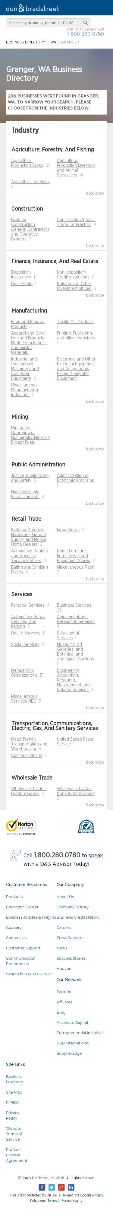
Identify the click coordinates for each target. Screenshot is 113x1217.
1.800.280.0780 (57, 855)
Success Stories (71, 958)
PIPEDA (13, 1102)
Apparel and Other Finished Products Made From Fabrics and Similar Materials (29, 343)
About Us (65, 896)
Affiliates (64, 1002)
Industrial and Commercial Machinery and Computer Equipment (25, 369)
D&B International (73, 1043)
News (62, 948)
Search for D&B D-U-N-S (29, 974)
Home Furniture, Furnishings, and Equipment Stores (73, 556)
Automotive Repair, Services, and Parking (28, 622)
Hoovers (64, 968)
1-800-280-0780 (85, 34)
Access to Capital (72, 1022)
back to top (95, 193)
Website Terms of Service (14, 1134)
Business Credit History (78, 917)
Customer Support (23, 948)
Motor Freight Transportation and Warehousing (29, 744)
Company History (73, 907)
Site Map (14, 1092)
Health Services (25, 633)
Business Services (74, 605)
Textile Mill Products (75, 322)
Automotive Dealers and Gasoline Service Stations (29, 556)
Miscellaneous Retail (76, 567)
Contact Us (16, 938)
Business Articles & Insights (31, 917)
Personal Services (28, 605)
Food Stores (68, 530)
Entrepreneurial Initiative (80, 1033)
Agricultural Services (30, 182)
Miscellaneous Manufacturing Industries (24, 390)
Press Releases (70, 938)
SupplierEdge (69, 1053)
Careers (64, 927)
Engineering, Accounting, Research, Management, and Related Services (74, 680)
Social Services (25, 645)
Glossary (14, 927)
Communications (26, 756)
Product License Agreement (16, 1155)
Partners (64, 992)
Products (14, 896)
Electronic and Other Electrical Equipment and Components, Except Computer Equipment (76, 369)
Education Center (22, 907)
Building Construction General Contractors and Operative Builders (30, 229)
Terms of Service (59, 1201)
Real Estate (22, 284)
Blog (61, 1012)
